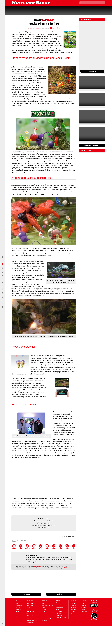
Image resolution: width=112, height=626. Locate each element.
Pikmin (44, 616)
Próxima (60, 594)
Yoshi (43, 614)
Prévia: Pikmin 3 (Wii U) (43, 23)
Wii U (50, 19)
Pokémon (58, 601)
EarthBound (59, 611)
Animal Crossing (46, 618)
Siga (17, 616)
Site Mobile (19, 605)
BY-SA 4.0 (66, 568)
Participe (83, 605)
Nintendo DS (30, 616)
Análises (18, 612)
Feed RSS (73, 612)
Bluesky (60, 546)
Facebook (13, 546)
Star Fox (44, 609)
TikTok (40, 546)
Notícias (18, 607)
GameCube (30, 618)
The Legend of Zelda (47, 605)
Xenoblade (59, 615)
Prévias (18, 614)
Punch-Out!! (59, 613)
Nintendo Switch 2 (31, 603)
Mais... (72, 614)
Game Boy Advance (32, 620)
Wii (27, 614)
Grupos (67, 546)
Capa (17, 603)
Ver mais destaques (91, 145)
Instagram (20, 546)
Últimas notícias (86, 19)
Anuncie (83, 609)
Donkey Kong (59, 605)
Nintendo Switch (31, 605)
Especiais (18, 609)
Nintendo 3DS (30, 612)
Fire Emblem (59, 607)
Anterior (27, 594)
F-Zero (44, 612)
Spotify (47, 546)
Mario (43, 603)
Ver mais (92, 71)
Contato (83, 607)
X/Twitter (27, 546)
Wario (57, 609)
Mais (73, 546)
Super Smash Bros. (61, 617)
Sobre (83, 603)
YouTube (34, 546)
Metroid (58, 603)
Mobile (28, 607)
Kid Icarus (44, 620)
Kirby (43, 607)
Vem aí (37, 19)
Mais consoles (30, 622)
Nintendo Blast (37, 566)
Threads (54, 546)
